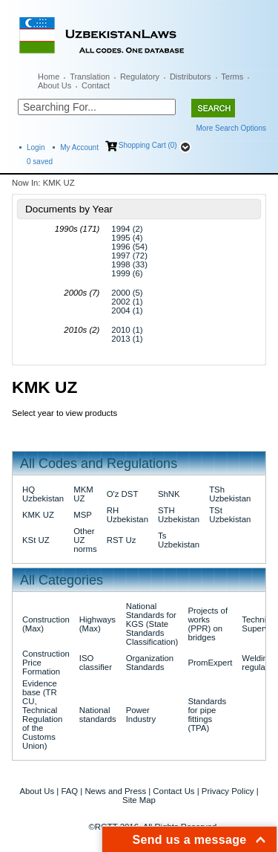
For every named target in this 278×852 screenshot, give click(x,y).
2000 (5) (126, 292)
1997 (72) (129, 255)
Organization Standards (149, 662)
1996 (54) (129, 246)
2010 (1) (126, 329)
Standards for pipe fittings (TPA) (207, 714)
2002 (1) (126, 301)
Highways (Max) (97, 624)
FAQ (69, 791)
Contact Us (173, 791)
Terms (232, 76)
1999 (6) (126, 273)
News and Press (115, 791)
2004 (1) (126, 310)
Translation (90, 76)
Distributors (190, 76)
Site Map (139, 800)
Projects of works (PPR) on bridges (208, 624)
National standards (97, 714)
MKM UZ (83, 494)
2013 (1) (126, 338)
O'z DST (123, 494)
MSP (82, 514)
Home (48, 76)
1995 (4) (126, 237)
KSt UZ (36, 540)
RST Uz (121, 540)
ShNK (169, 494)
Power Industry (141, 714)
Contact (96, 85)
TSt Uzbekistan (230, 515)
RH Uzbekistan (127, 515)
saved (40, 161)
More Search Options (231, 128)
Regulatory (139, 76)
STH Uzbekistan (178, 515)
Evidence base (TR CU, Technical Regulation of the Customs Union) (42, 714)
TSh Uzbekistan (230, 494)
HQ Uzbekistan (43, 494)
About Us (54, 85)
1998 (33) (129, 264)
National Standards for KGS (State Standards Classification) (152, 624)
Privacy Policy (228, 791)
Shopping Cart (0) (148, 145)
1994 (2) (126, 228)
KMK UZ (38, 514)
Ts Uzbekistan (178, 540)
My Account (79, 147)
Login (35, 147)
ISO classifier (95, 662)
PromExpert (210, 662)
